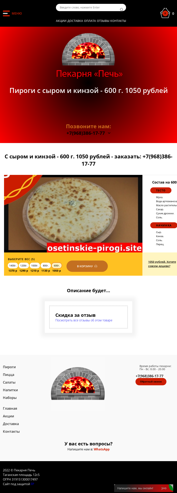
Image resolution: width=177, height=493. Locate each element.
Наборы (10, 397)
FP (32, 484)
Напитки (10, 390)
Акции (61, 21)
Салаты (9, 382)
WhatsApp (102, 449)
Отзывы (103, 21)
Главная (10, 408)
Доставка (75, 21)
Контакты (118, 21)
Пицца (8, 374)
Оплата (90, 21)
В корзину (85, 266)
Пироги (9, 367)
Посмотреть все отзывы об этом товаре (83, 320)
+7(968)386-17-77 (85, 133)
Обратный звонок (151, 381)
